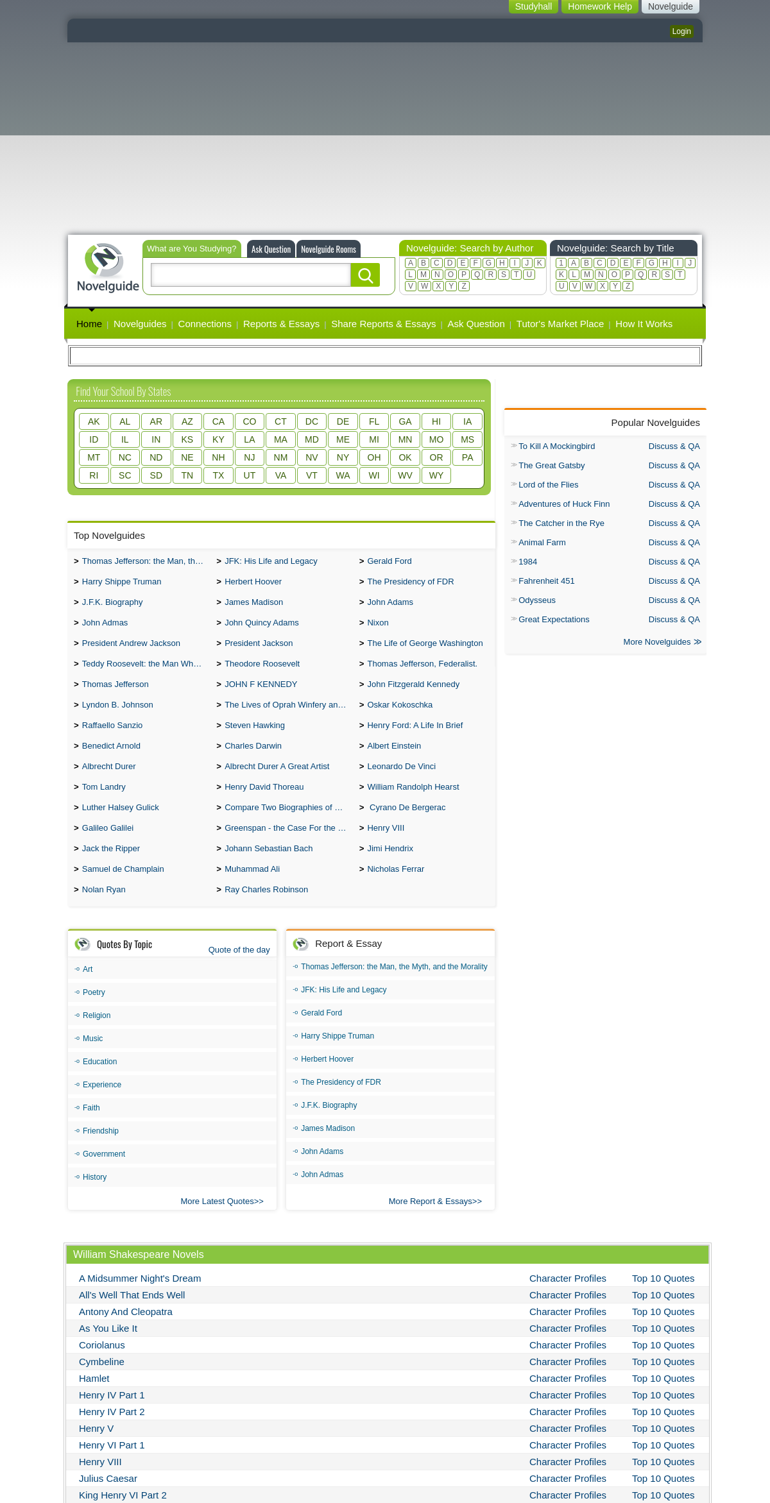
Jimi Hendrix (390, 867)
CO (249, 421)
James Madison (254, 606)
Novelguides (140, 323)
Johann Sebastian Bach (268, 867)
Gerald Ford (389, 562)
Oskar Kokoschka (399, 715)
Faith (91, 1129)
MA (280, 439)
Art (87, 991)
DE (343, 421)
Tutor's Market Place (560, 323)
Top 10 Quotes (663, 1300)
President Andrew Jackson (131, 649)
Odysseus (537, 600)
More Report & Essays (430, 1223)
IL (125, 439)
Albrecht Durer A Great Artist (277, 780)
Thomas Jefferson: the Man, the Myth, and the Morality (146, 562)
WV (405, 475)
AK (94, 421)
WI (373, 475)
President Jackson (259, 649)
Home (89, 323)
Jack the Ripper (111, 867)
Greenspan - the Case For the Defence (289, 846)
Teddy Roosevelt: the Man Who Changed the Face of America (146, 671)
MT (93, 457)
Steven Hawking (255, 737)
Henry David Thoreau (264, 802)
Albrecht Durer (109, 780)
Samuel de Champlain (123, 889)
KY (218, 439)
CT (281, 421)
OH (374, 457)
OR (436, 457)
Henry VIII (385, 846)
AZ (187, 421)
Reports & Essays (281, 323)
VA (281, 475)
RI (93, 475)
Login (681, 31)
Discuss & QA (674, 446)
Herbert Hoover (253, 584)
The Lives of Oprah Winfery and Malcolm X (289, 715)
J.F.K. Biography (112, 606)
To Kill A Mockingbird (556, 446)
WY (436, 475)
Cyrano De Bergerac (406, 824)
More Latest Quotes (216, 1223)
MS (467, 439)
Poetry (94, 1014)
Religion (96, 1037)
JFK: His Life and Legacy (271, 562)
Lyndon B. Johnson (117, 715)
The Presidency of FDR (410, 584)
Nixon (377, 628)
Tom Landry (104, 802)
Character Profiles (567, 1300)
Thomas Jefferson (115, 693)
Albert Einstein (394, 758)
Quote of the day (239, 971)
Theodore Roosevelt (262, 671)
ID (93, 439)
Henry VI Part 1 (112, 1466)
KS (188, 439)
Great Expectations (554, 619)
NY (343, 457)
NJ (249, 457)
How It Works (643, 323)
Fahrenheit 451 (546, 581)
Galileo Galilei (107, 846)
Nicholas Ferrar (395, 889)
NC (125, 457)
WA (343, 475)
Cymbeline (101, 1383)
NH (218, 457)
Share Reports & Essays (383, 323)
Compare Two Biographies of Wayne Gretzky (289, 824)
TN (188, 475)
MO (436, 439)
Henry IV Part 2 (112, 1433)
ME (343, 439)
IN (155, 439)
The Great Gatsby (551, 465)
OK (404, 457)
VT (312, 475)
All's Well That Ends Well (132, 1316)
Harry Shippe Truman (122, 584)
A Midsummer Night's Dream (140, 1300)
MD (312, 439)
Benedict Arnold (111, 758)
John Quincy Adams (262, 628)
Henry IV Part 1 (112, 1416)
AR (156, 421)
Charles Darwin (253, 758)
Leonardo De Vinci (401, 780)
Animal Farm (542, 542)
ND (156, 457)
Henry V (96, 1450)
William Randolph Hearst (413, 802)
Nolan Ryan (104, 911)
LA (249, 439)
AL (124, 421)
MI (374, 439)
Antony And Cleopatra (126, 1333)
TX (218, 475)
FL (374, 421)
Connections (205, 323)
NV (311, 457)
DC (311, 421)
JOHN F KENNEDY (261, 693)
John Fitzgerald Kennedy (413, 693)
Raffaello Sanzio (112, 737)
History (95, 1198)
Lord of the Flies (548, 484)
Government (104, 1175)
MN (405, 439)
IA (467, 421)
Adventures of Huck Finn (564, 504)
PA (468, 457)
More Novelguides (657, 643)
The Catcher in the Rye (561, 523)
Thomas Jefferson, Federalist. (422, 671)
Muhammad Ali (252, 889)
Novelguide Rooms (328, 248)
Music (93, 1060)
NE (187, 457)
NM (281, 457)
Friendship (101, 1152)
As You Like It (108, 1350)
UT (250, 475)
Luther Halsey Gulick (120, 824)
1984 (527, 561)
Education (100, 1083)
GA (404, 421)
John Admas (105, 628)
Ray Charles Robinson (266, 911)
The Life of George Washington (425, 649)
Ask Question (271, 248)
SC (125, 475)
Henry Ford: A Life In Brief (415, 737)
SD (156, 475)
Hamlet (94, 1400)
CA (218, 421)
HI (436, 421)
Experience (102, 1106)
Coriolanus (102, 1366)
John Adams (390, 606)
